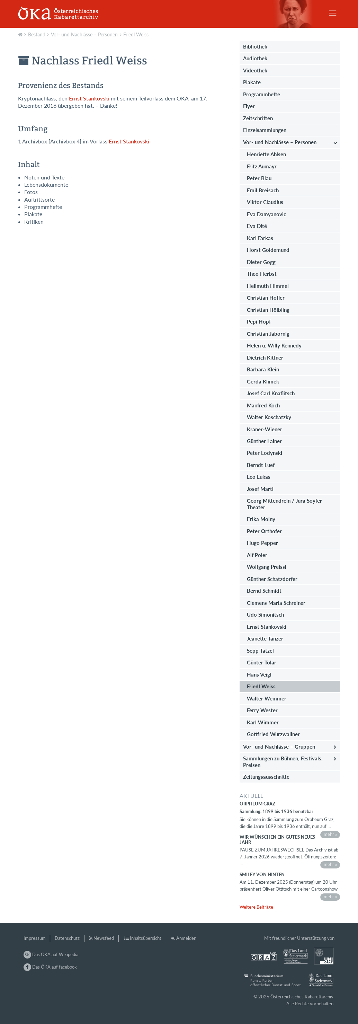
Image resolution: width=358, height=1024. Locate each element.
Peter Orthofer (264, 531)
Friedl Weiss (136, 34)
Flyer (249, 106)
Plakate (252, 82)
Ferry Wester (262, 710)
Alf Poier (257, 555)
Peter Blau (259, 178)
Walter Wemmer (266, 698)
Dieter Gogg (261, 262)
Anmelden (186, 938)
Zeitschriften (258, 118)
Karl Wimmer (263, 722)
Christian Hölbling (268, 310)
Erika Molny (261, 519)
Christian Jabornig (268, 333)
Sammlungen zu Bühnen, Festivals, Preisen (283, 761)
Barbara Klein (263, 369)
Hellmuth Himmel (268, 286)
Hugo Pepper (262, 543)
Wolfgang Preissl (266, 567)
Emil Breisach (263, 190)
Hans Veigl (259, 674)
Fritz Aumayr (262, 166)
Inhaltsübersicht (145, 938)
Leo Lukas (258, 477)
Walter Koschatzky (269, 417)
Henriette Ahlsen (266, 154)
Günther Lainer (264, 441)
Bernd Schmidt (264, 591)
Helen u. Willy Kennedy (274, 345)
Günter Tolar (261, 662)
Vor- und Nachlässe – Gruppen (279, 746)
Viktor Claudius (265, 202)
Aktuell (21, 34)
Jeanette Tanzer (265, 638)
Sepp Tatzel (260, 650)
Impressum (35, 938)
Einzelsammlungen (264, 130)
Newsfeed (103, 938)
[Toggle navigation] (332, 13)
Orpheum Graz (257, 803)
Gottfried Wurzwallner (273, 734)
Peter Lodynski (264, 453)
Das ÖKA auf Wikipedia (51, 954)
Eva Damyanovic (266, 214)
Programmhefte (261, 94)
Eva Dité (257, 226)
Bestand (36, 34)
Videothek (255, 70)
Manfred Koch (263, 405)
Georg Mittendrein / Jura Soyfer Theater (284, 503)
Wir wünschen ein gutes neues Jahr (277, 839)
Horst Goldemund (268, 250)
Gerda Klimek (263, 381)
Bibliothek (255, 46)
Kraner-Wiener (264, 429)
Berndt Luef (261, 465)
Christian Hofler (266, 297)
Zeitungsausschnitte (266, 777)
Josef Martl (260, 489)
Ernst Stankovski (89, 98)
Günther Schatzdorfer (272, 579)
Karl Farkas (260, 238)
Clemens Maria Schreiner (276, 603)
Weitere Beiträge (256, 907)
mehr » (330, 834)
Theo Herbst (262, 274)
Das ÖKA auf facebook (50, 967)
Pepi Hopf (259, 321)
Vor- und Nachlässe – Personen (84, 34)
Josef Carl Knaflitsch (271, 393)
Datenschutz (67, 938)
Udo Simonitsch (265, 614)
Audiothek (255, 58)
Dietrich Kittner (265, 357)
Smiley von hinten (262, 874)
